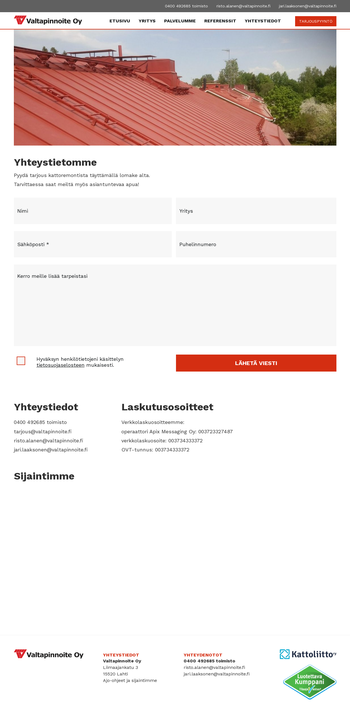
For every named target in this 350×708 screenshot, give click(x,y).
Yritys (147, 21)
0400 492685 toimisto (186, 6)
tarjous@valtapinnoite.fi (43, 431)
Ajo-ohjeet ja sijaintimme (130, 680)
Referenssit (220, 21)
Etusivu (119, 21)
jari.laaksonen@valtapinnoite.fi (307, 6)
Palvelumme (180, 21)
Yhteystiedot (263, 21)
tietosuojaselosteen (60, 365)
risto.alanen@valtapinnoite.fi (243, 6)
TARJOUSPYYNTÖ (315, 21)
